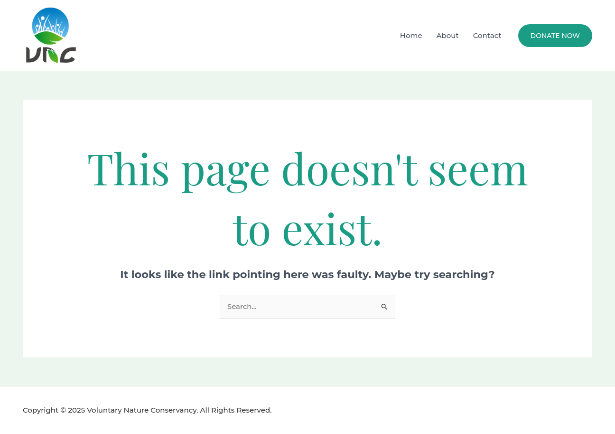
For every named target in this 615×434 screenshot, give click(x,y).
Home (411, 35)
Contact (487, 35)
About (448, 35)
